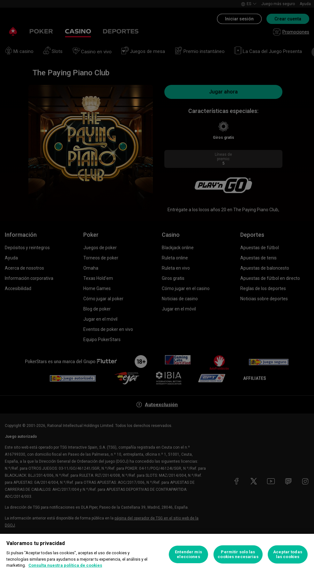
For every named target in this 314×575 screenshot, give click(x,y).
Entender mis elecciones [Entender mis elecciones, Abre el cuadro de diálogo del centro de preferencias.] (188, 554)
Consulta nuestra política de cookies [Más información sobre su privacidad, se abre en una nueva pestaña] (65, 565)
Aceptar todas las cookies (287, 554)
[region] (157, 554)
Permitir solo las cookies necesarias (238, 554)
